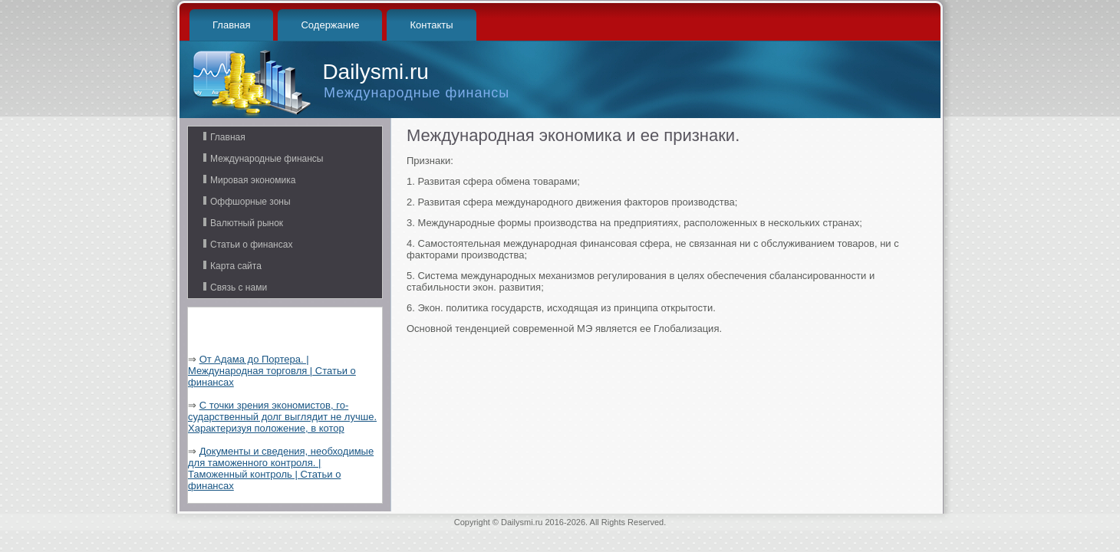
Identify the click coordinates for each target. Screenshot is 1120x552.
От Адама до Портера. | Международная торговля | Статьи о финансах (272, 370)
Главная (231, 25)
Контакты (431, 25)
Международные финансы (266, 158)
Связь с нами (238, 287)
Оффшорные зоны (250, 201)
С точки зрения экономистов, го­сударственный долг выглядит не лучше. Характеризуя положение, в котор (282, 416)
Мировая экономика (252, 180)
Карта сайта (236, 266)
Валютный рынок (246, 223)
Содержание (330, 25)
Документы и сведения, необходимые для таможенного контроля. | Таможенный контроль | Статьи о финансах (281, 468)
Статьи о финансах (251, 244)
